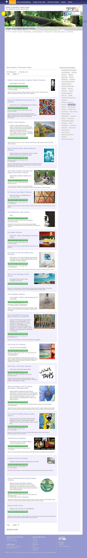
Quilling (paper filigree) (68, 120)
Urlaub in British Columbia (14, 546)
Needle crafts (72, 109)
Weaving (64, 137)
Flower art (64, 91)
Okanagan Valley (48, 31)
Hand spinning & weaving (68, 97)
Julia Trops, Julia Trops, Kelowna (19, 366)
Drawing (64, 88)
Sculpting (64, 123)
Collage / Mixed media (68, 86)
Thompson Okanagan (38, 31)
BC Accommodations (24, 2)
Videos (70, 2)
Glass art (64, 95)
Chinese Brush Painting (68, 81)
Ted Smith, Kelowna (15, 232)
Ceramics (72, 79)
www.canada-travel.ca (12, 547)
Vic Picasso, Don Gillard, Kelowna (20, 192)
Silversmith (73, 125)
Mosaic (64, 107)
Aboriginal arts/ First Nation (69, 70)
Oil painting (65, 111)
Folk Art (71, 91)
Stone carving (65, 132)
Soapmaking (72, 127)
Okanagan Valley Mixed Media (20, 28)
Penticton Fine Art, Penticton (18, 458)
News (34, 546)
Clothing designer (66, 84)
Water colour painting (67, 134)
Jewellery (64, 100)
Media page (36, 547)
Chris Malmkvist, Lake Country (18, 212)
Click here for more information (17, 86)
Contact (35, 542)
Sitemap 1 (61, 544)
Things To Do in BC (39, 2)
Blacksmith (65, 77)
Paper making (73, 111)
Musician (64, 109)
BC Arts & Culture (53, 2)
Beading (70, 74)
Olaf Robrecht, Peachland (17, 438)
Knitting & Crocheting (67, 102)
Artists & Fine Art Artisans (60, 31)
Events (63, 2)
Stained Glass (65, 130)
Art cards (74, 72)
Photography (65, 116)
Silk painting (65, 125)
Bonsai (71, 77)
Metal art (64, 104)
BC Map (12, 2)
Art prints (64, 74)
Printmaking (70, 118)
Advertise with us (11, 538)
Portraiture (73, 116)
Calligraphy (65, 79)
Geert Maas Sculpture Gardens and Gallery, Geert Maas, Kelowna (20, 171)
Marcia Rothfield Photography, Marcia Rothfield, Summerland (18, 316)
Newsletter (35, 544)
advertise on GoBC (12, 529)
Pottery (64, 118)
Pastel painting (66, 114)
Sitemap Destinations (64, 546)
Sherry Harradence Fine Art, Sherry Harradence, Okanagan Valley (20, 387)
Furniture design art (67, 93)
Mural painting (71, 107)
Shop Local (9, 6)
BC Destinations (27, 31)
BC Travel (14, 31)
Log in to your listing (12, 540)
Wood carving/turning (67, 139)
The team (35, 540)
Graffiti (70, 95)
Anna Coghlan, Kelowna (16, 294)
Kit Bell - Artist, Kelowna (16, 122)
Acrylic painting (66, 72)
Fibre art (70, 88)
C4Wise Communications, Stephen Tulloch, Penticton (26, 80)
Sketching (64, 127)
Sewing (71, 123)
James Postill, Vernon (15, 505)
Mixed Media (70, 31)
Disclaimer (35, 549)
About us (35, 538)
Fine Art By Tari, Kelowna (17, 344)
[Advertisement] (44, 48)
